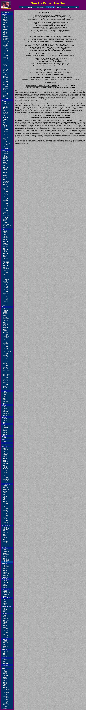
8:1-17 (5, 35)
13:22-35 (5, 195)
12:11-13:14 (6, 546)
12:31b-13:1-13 (7, 513)
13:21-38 (5, 283)
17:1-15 (5, 355)
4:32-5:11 (6, 319)
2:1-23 (5, 17)
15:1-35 (5, 350)
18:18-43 (5, 207)
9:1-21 (5, 687)
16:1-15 (5, 291)
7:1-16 (5, 537)
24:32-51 (5, 83)
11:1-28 (5, 190)
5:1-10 (5, 622)
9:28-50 (5, 183)
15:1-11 (5, 518)
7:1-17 (5, 684)
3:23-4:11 (6, 555)
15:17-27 (5, 289)
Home (22, 7)
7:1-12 (5, 31)
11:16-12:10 (6, 544)
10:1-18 (5, 541)
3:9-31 (5, 455)
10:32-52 (5, 129)
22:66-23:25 (6, 222)
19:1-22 (5, 300)
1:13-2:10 (6, 408)
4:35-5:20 (6, 112)
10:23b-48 (6, 336)
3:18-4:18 (6, 596)
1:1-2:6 (5, 425)
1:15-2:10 (6, 567)
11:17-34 (5, 506)
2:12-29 (5, 675)
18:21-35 (5, 64)
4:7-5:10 (5, 532)
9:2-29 (5, 124)
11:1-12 (5, 472)
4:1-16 (5, 22)
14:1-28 (5, 348)
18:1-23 (5, 358)
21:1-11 (5, 71)
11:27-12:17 (6, 133)
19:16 (4, 67)
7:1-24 (5, 496)
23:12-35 (5, 376)
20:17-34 (5, 69)
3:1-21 (5, 239)
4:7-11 (5, 415)
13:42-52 (5, 346)
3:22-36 (5, 241)
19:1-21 (5, 703)
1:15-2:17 (6, 529)
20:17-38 (5, 365)
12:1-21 (5, 45)
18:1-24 (5, 701)
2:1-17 (5, 610)
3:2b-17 (5, 491)
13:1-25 (5, 637)
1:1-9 (4, 549)
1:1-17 (5, 448)
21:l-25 (5, 305)
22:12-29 (5, 372)
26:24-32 (5, 382)
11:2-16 (5, 508)
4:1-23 (5, 587)
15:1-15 (5, 145)
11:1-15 (5, 543)
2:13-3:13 (6, 601)
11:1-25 (5, 131)
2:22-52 (5, 157)
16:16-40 (5, 353)
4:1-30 (5, 165)
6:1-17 (5, 682)
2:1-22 (5, 420)
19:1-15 (5, 66)
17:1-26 (5, 295)
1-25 (4, 444)
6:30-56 (5, 117)
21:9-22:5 (6, 706)
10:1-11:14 (6, 689)
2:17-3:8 (5, 453)
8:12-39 (5, 463)
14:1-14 (5, 284)
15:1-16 (5, 288)
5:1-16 (5, 24)
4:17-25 (5, 21)
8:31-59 (5, 265)
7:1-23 (5, 119)
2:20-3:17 (6, 594)
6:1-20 (5, 494)
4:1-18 (5, 603)
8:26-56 (5, 177)
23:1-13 (5, 78)
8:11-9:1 (5, 122)
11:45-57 (5, 276)
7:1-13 (5, 257)
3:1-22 (5, 553)
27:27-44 (5, 386)
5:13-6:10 (6, 560)
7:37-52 (5, 260)
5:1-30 (5, 248)
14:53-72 (5, 138)
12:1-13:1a (6, 692)
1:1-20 (5, 641)
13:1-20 (5, 281)
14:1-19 (5, 515)
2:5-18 (5, 617)
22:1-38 (5, 219)
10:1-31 (5, 128)
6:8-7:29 (5, 324)
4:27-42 (5, 245)
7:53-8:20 (6, 262)
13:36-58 (5, 52)
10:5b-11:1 (6, 41)
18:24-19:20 (6, 360)
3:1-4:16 (5, 618)
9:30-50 (5, 126)
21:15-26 (5, 369)
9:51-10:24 (6, 181)
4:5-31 (5, 317)
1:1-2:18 (5, 651)
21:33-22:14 (6, 74)
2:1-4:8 (5, 653)
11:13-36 (5, 474)
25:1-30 (5, 84)
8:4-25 (5, 329)
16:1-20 (5, 59)
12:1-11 (5, 510)
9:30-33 (5, 469)
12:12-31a (6, 512)
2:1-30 (5, 584)
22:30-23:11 (6, 374)
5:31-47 (5, 250)
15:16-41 (5, 146)
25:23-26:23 (6, 381)
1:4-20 (5, 672)
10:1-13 (5, 503)
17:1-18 (5, 699)
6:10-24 (5, 577)
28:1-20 (5, 98)
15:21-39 (5, 57)
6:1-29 (5, 115)
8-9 (4, 539)
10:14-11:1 (6, 505)
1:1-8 (4, 102)
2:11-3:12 (6, 410)
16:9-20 (5, 148)
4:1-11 (5, 679)
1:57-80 (5, 152)
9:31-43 (5, 332)
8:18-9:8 (5, 36)
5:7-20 (5, 403)
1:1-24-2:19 (6, 593)
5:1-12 (5, 558)
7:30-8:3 (5, 326)
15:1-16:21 (6, 698)
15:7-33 (5, 481)
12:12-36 (5, 277)
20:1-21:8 (6, 705)
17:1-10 (5, 203)
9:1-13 (5, 465)
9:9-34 (5, 40)
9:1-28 (5, 627)
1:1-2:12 (5, 599)
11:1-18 (5, 338)
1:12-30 (5, 582)
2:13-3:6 (5, 107)
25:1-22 (5, 379)
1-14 (4, 441)
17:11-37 (5, 205)
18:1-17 (5, 208)
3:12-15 (5, 663)
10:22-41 (5, 270)
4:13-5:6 (5, 401)
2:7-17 (5, 429)
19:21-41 (5, 362)
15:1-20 (5, 55)
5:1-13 (5, 493)
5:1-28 (5, 605)
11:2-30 (5, 43)
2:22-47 (5, 314)
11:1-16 (5, 272)
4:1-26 (5, 243)
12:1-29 (5, 636)
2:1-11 (5, 236)
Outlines (59, 7)
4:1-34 (5, 110)
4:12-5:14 (6, 413)
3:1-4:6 (5, 531)
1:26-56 (5, 153)
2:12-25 (5, 238)
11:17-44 (5, 274)
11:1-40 (5, 632)
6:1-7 (4, 322)
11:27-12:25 (6, 341)
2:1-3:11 (5, 661)
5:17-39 (5, 167)
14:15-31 (5, 286)
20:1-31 (5, 303)
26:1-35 (5, 88)
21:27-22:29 (6, 370)
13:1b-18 (5, 694)
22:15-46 (5, 76)
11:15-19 (5, 691)
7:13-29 (5, 33)
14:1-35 (5, 198)
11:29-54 (5, 188)
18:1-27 (5, 296)
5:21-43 (5, 114)
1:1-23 (5, 591)
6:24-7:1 (5, 171)
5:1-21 (5, 434)
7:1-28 (5, 624)
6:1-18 (5, 28)
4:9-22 (5, 656)
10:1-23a (5, 334)
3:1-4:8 (5, 655)
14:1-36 (5, 53)
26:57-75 (5, 91)
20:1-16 (5, 363)
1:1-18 (5, 231)
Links (75, 7)
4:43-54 (5, 246)
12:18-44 (5, 134)
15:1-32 (5, 200)
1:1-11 (5, 580)
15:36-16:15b (7, 351)
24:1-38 (5, 377)
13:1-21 (5, 196)
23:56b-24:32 (7, 226)
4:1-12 (5, 400)
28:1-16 (5, 388)
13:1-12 (5, 343)
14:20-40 (5, 517)
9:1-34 (5, 267)
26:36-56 (5, 90)
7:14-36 (5, 258)
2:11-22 (5, 568)
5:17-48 (5, 26)
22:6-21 (5, 708)
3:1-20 (5, 162)
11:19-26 (5, 339)
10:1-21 (5, 470)
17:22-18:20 (6, 62)
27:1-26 (5, 93)
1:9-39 (5, 105)
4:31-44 (5, 164)
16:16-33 (5, 293)
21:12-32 (5, 72)
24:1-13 (5, 81)
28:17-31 (5, 389)
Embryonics (40, 7)
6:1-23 (5, 172)
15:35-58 (5, 522)
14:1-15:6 (6, 479)
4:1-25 (5, 456)
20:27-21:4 (6, 215)
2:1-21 (5, 159)
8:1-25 (5, 179)
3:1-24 (5, 431)
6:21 (4, 648)
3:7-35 (5, 109)
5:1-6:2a (5, 646)
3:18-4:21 (6, 489)
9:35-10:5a (6, 38)
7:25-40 (5, 498)
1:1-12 (5, 407)
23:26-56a (6, 224)
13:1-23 (5, 48)
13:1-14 (5, 477)
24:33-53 (5, 227)
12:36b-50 (6, 279)
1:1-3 (4, 670)
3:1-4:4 (5, 315)
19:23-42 (5, 301)
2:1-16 (5, 451)
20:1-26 (5, 214)
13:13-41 (5, 345)
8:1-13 (5, 500)
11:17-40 (5, 634)
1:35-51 (5, 234)
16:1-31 (5, 202)
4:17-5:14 (6, 574)
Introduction (5, 12)
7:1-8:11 (5, 462)
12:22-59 (5, 191)
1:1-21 (5, 419)
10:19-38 (5, 630)
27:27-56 (5, 95)
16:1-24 (5, 524)
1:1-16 (5, 660)
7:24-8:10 (6, 121)
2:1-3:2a (5, 487)
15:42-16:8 (6, 143)
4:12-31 (5, 556)
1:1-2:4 (5, 615)
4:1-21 (5, 432)
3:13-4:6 (5, 412)
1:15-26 (5, 310)
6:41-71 (5, 255)
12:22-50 (5, 47)
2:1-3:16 (5, 642)
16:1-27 (5, 482)
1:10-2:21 (6, 551)
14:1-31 (5, 141)
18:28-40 (5, 298)
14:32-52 (5, 140)
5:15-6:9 (5, 575)
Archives (30, 7)
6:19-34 (5, 29)
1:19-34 (5, 233)
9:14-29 (5, 467)
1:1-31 (5, 486)
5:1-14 (5, 680)
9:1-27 (5, 184)
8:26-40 (5, 327)
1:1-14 (5, 308)
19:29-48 (5, 212)
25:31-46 (5, 86)
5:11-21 (5, 534)
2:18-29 (5, 427)
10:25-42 (5, 186)
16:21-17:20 (6, 60)
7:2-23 (5, 176)
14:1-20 (5, 696)
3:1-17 (5, 19)
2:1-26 (5, 396)
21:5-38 (5, 217)
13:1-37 (5, 136)
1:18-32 (5, 450)
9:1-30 (5, 331)
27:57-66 (5, 97)
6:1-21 (5, 252)
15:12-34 (5, 520)
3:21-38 (5, 160)
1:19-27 (5, 394)
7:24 (4, 174)
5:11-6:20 (6, 620)
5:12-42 (5, 320)
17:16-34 (5, 357)
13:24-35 (5, 50)
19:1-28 (5, 210)
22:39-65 (5, 221)
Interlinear (50, 7)
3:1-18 (5, 398)
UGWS (68, 7)
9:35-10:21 (6, 269)
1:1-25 (5, 16)
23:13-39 (5, 79)
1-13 (4, 438)
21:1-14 (5, 367)
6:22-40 (5, 253)
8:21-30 (5, 264)
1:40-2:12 (6, 103)
